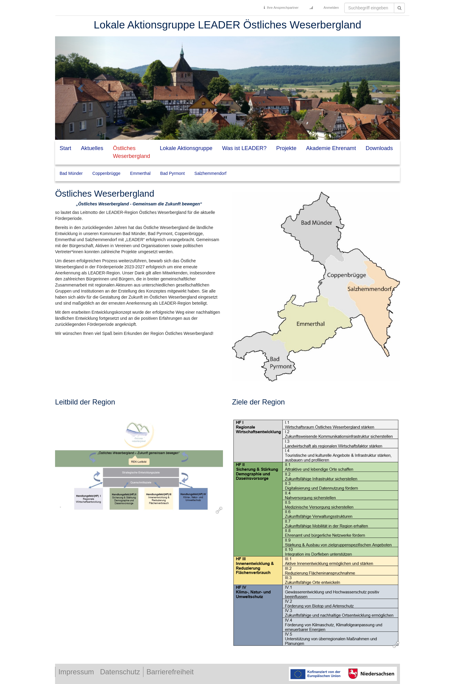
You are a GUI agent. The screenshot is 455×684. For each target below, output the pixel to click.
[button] (81, 88)
